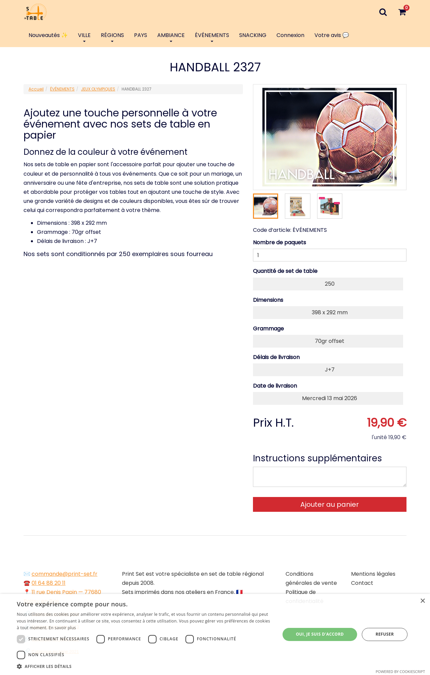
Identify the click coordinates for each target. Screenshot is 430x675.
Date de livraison (275, 386)
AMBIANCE (171, 36)
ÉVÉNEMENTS (212, 36)
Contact (362, 583)
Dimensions (268, 300)
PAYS (140, 35)
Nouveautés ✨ (48, 35)
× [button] (422, 601)
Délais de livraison (276, 357)
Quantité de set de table (285, 271)
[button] (144, 666)
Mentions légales (373, 574)
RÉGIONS (112, 36)
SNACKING (252, 35)
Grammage (268, 328)
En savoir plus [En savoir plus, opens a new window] (62, 628)
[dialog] (215, 634)
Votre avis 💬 (331, 35)
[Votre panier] (402, 12)
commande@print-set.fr (64, 574)
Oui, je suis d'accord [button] (320, 634)
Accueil (36, 89)
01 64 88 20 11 (49, 583)
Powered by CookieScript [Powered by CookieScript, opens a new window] (400, 671)
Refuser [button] (385, 634)
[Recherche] (382, 12)
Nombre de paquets (279, 242)
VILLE (84, 36)
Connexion (290, 35)
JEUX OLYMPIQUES (98, 89)
